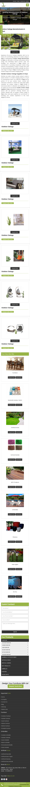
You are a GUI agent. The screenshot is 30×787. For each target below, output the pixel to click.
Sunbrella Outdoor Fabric (9, 657)
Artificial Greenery (6, 759)
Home (3, 697)
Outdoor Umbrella (6, 735)
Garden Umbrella (5, 737)
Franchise (1, 19)
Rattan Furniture (15, 652)
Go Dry (27, 1)
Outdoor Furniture (15, 643)
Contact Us (22, 1)
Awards (14, 1)
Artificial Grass (6, 660)
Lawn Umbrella (5, 740)
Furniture (4, 640)
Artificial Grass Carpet (6, 756)
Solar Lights (5, 674)
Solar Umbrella (5, 747)
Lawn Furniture (15, 647)
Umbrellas (4, 668)
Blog (2, 704)
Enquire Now (15, 123)
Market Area (4, 709)
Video (18, 1)
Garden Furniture (15, 645)
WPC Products (6, 666)
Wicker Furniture (15, 650)
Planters (4, 671)
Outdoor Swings (7, 126)
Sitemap (3, 707)
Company (4, 699)
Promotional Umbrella (6, 745)
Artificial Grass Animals (7, 761)
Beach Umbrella (5, 742)
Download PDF (1, 30)
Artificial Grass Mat (6, 754)
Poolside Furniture (15, 654)
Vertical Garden (6, 663)
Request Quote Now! (15, 686)
